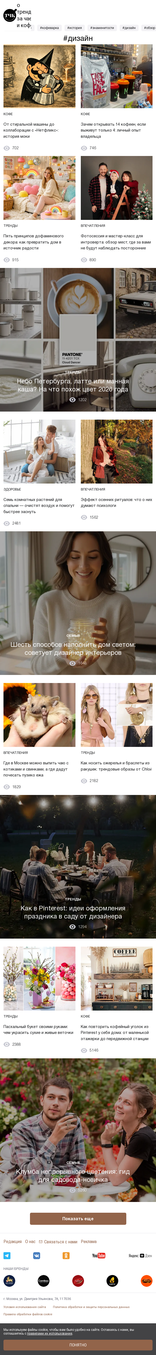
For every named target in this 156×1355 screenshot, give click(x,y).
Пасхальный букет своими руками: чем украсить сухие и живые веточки (37, 1060)
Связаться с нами (60, 1276)
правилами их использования (49, 1333)
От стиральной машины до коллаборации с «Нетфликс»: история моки (36, 133)
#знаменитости (102, 28)
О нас (30, 1275)
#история (74, 28)
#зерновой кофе (19, 28)
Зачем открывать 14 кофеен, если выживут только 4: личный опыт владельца (114, 133)
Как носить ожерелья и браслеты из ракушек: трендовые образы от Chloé (113, 788)
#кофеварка (49, 28)
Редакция (12, 1275)
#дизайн (129, 28)
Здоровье (14, 505)
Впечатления (94, 232)
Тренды (11, 232)
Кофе (8, 117)
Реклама (89, 1275)
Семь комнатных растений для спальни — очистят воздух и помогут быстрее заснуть (39, 521)
